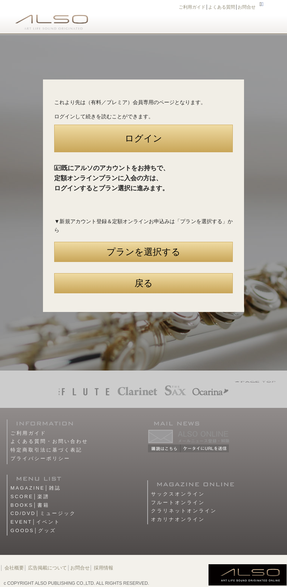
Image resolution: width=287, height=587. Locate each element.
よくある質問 (221, 7)
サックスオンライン (178, 494)
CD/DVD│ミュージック (43, 513)
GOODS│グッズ (33, 530)
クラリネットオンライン (184, 510)
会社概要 (14, 568)
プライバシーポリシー (40, 458)
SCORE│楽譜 (29, 496)
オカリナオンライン (178, 519)
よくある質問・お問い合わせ (49, 441)
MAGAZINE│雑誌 (35, 488)
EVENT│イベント (35, 522)
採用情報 (103, 568)
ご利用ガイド (192, 7)
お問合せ (247, 7)
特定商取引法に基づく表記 (46, 450)
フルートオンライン (178, 502)
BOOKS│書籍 (29, 505)
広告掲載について (47, 568)
